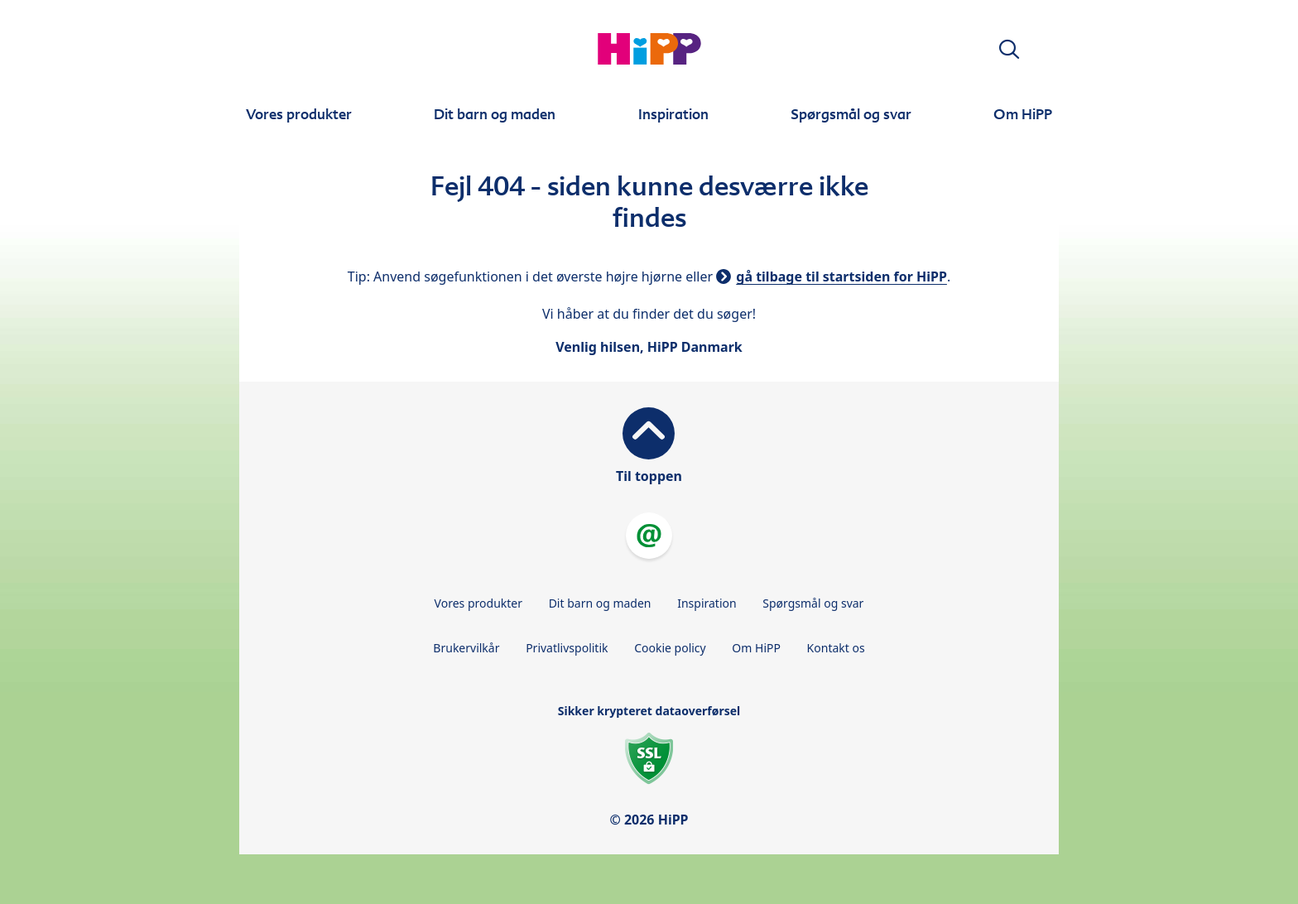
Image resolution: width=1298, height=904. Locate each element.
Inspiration (706, 603)
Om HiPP (756, 648)
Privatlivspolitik (567, 648)
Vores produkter (478, 603)
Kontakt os (836, 648)
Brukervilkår (466, 648)
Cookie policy (670, 648)
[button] (1009, 49)
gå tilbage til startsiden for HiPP (841, 276)
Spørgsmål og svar (812, 603)
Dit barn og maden (600, 603)
